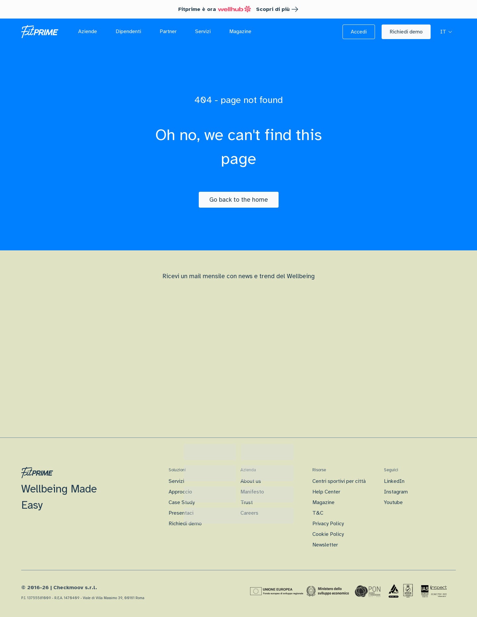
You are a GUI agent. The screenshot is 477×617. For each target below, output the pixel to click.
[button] (359, 32)
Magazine (323, 502)
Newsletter (325, 544)
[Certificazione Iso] (401, 591)
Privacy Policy (328, 523)
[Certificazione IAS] (434, 591)
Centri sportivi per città (339, 481)
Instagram (396, 491)
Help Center (326, 491)
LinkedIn (394, 481)
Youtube (393, 502)
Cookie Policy (328, 534)
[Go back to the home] (239, 200)
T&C (317, 513)
